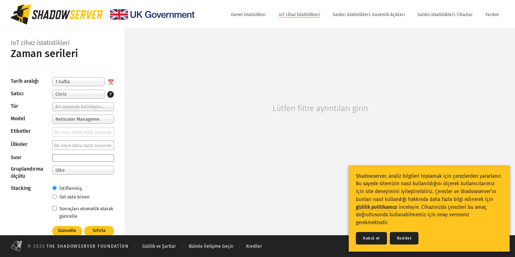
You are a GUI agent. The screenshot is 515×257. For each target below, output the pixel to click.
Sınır (16, 158)
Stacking (21, 188)
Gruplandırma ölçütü (27, 172)
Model (18, 119)
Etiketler (21, 131)
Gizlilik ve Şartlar (159, 246)
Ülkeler (19, 144)
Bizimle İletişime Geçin (211, 246)
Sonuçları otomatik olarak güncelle (82, 212)
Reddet (404, 238)
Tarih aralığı (25, 81)
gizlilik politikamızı (376, 207)
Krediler (254, 246)
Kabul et (371, 238)
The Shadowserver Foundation (87, 246)
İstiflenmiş (67, 188)
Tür (14, 106)
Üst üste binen (71, 197)
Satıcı (17, 94)
